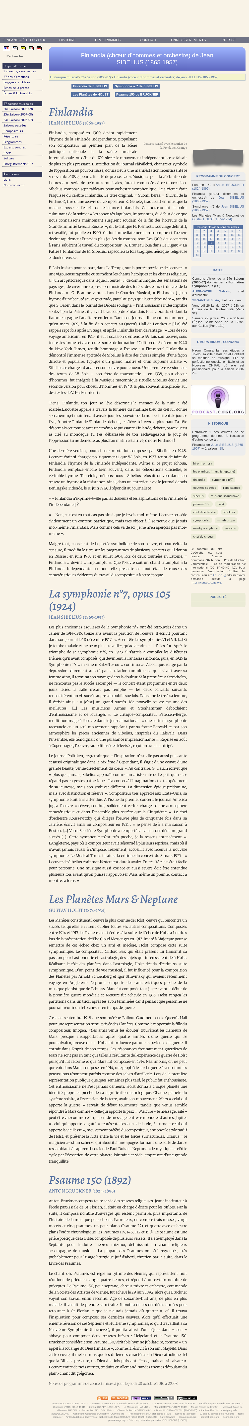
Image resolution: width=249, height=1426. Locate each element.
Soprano (230, 528)
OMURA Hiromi (209, 342)
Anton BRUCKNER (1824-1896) (82, 1191)
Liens (7, 179)
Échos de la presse (16, 88)
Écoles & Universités (17, 93)
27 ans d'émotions (16, 77)
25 (218, 243)
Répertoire (10, 136)
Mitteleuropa (226, 520)
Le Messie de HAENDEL (136, 1407)
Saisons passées (14, 125)
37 (204, 251)
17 (211, 239)
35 (239, 247)
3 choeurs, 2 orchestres (19, 71)
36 (197, 251)
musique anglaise (205, 528)
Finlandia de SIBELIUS (90, 86)
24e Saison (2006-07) (18, 120)
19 (225, 239)
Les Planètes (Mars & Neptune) (214, 471)
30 (204, 247)
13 (232, 235)
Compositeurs (13, 131)
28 (239, 243)
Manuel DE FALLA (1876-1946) (170, 1407)
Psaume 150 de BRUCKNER (137, 94)
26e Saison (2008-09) (18, 109)
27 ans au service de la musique (217, 1413)
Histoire (67, 40)
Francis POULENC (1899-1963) (68, 1403)
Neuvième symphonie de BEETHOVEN (219, 1403)
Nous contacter (14, 185)
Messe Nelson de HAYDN (204, 1407)
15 (197, 239)
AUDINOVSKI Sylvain (211, 291)
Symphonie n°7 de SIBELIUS (136, 86)
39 (218, 251)
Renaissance (231, 487)
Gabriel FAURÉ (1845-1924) (96, 1410)
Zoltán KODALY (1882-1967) (104, 1407)
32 (218, 247)
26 (225, 243)
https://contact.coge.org (206, 582)
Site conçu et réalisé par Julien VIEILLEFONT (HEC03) (158, 1420)
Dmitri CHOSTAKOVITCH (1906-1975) (176, 1410)
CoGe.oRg (219, 575)
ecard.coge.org (231, 1417)
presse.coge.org (117, 1420)
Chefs (7, 153)
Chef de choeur (203, 536)
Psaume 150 (201, 504)
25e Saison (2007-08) (18, 114)
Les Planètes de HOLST (91, 94)
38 (211, 251)
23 (204, 243)
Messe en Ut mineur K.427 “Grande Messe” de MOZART (119, 1403)
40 (225, 251)
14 (239, 235)
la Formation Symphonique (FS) (218, 284)
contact (148, 40)
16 (204, 239)
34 (232, 247)
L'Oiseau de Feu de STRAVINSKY (134, 1410)
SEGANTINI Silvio (205, 300)
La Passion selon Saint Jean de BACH (174, 1403)
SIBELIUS (198, 496)
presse (229, 40)
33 (225, 247)
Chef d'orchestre (204, 512)
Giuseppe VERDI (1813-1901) (69, 1407)
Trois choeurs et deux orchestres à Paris (150, 1413)
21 (239, 239)
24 (211, 243)
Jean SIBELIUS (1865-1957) (77, 122)
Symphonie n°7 (222, 479)
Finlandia (199, 479)
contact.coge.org (187, 1417)
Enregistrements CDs (18, 164)
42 (239, 251)
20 (232, 239)
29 (197, 247)
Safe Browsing (167, 1417)
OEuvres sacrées (204, 487)
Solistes (8, 158)
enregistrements (188, 40)
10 (211, 235)
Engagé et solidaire (16, 82)
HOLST (220, 504)
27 (232, 243)
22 (197, 243)
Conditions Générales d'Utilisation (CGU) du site (98, 1413)
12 (225, 235)
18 (218, 239)
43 (197, 255)
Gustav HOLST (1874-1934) (212, 219)
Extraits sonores (14, 147)
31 (211, 247)
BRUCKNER (229, 512)
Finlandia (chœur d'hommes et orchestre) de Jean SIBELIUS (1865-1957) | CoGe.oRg (111, 1417)
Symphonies (201, 520)
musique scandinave (225, 496)
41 (232, 251)
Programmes (108, 40)
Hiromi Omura (202, 463)
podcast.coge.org (210, 1417)
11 (218, 235)
